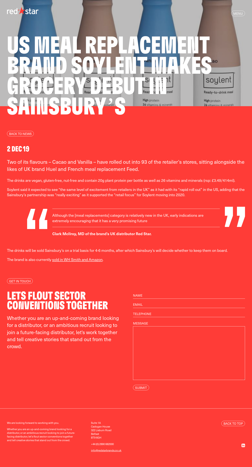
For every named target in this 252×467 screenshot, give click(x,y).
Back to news (20, 133)
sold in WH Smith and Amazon (77, 259)
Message (189, 353)
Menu (238, 13)
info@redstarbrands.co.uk (106, 450)
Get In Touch (20, 281)
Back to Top (233, 423)
